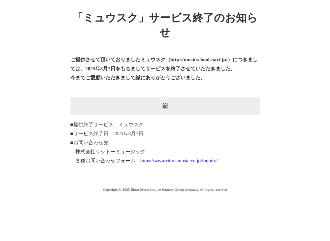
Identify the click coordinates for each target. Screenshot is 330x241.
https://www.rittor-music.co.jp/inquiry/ (179, 160)
